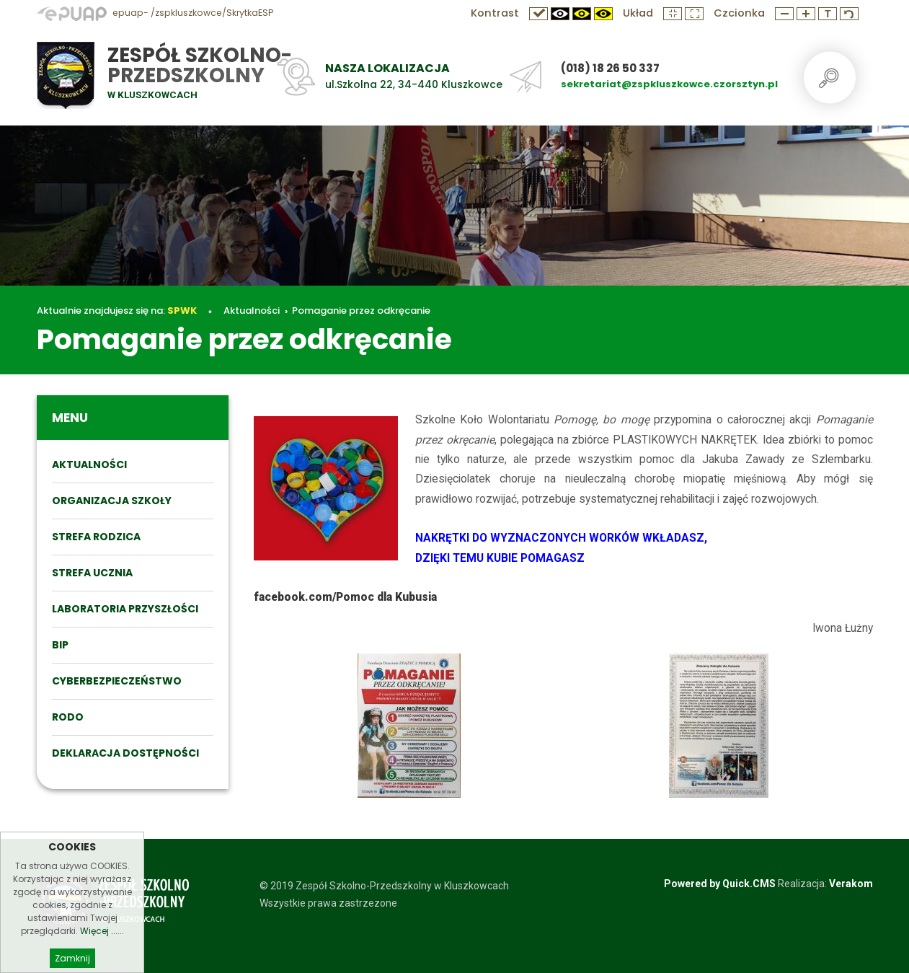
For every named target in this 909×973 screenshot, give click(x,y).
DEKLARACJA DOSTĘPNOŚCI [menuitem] (125, 753)
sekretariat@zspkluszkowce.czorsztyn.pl (669, 84)
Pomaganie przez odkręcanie (361, 310)
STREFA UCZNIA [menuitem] (92, 572)
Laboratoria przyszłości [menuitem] (125, 609)
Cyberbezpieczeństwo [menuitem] (117, 681)
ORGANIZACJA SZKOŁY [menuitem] (112, 500)
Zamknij (72, 958)
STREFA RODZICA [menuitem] (96, 536)
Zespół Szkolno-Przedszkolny (199, 65)
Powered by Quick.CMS (720, 883)
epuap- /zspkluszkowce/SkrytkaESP (155, 12)
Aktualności (251, 310)
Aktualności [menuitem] (89, 464)
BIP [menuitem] (60, 645)
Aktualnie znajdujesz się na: (117, 310)
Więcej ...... (102, 931)
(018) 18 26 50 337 (610, 68)
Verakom (851, 883)
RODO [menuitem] (68, 717)
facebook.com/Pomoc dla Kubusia (345, 597)
